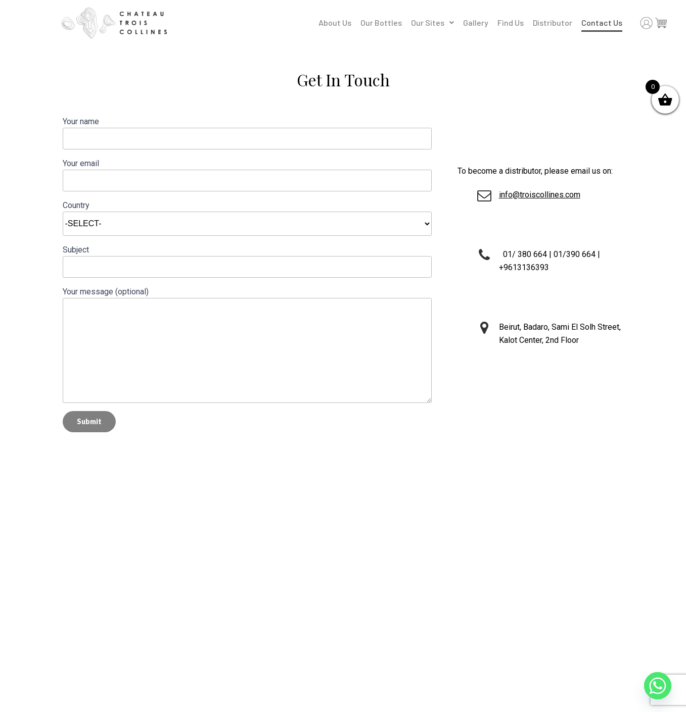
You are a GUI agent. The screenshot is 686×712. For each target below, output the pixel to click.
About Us (334, 22)
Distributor (552, 22)
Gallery (475, 22)
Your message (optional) (247, 345)
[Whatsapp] (657, 685)
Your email (247, 175)
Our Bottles (381, 22)
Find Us (510, 22)
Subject (247, 261)
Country (247, 214)
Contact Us (601, 22)
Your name (247, 133)
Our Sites (432, 22)
